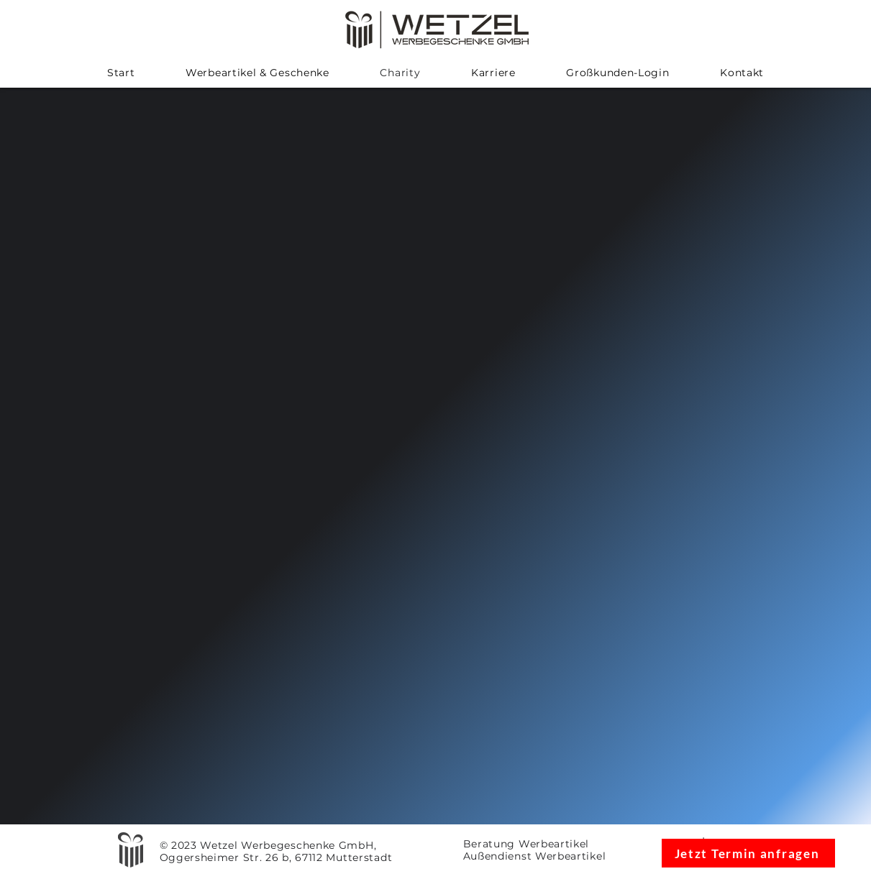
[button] (257, 72)
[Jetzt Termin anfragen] (748, 853)
